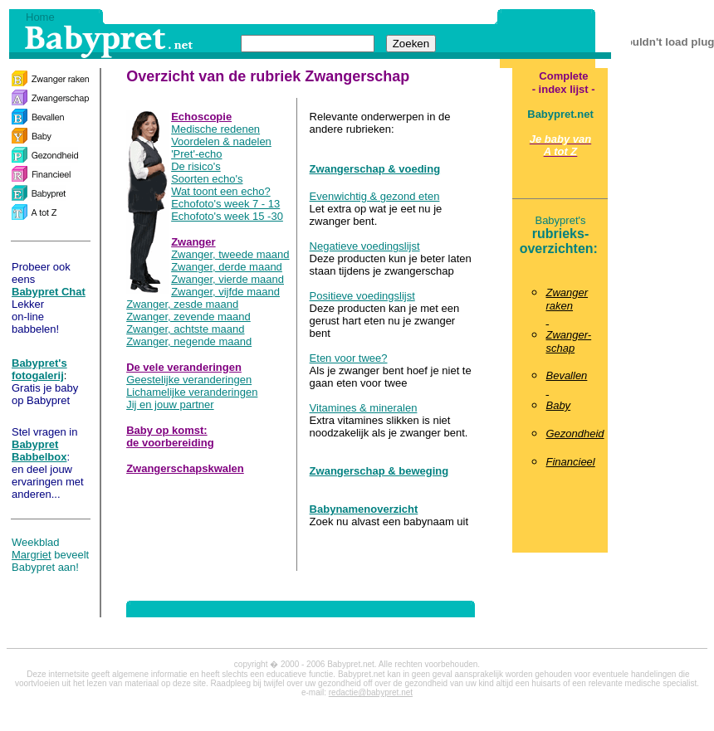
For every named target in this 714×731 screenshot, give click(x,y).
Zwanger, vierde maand (227, 279)
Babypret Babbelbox (39, 450)
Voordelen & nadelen (221, 141)
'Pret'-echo (196, 154)
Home (40, 17)
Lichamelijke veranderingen (191, 392)
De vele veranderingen (184, 367)
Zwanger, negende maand (189, 341)
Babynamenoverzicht (364, 509)
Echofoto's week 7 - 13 (225, 203)
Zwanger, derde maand (226, 267)
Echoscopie (201, 116)
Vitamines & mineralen (364, 408)
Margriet (31, 554)
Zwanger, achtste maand (185, 329)
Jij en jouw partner (170, 404)
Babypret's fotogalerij (39, 369)
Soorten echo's (206, 179)
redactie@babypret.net (371, 692)
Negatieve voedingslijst (365, 246)
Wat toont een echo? (221, 191)
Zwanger (193, 242)
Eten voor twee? (349, 358)
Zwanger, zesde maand (182, 304)
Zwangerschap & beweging (379, 471)
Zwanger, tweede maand (230, 254)
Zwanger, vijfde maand (225, 291)
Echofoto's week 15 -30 (227, 216)
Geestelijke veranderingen (189, 379)
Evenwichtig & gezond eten (375, 196)
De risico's (196, 166)
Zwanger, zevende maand (188, 316)
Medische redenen (215, 129)
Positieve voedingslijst (362, 296)
